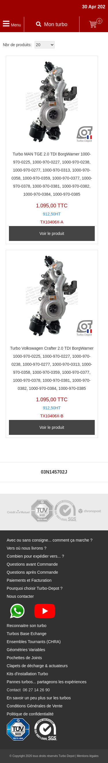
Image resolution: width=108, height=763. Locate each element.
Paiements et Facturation (29, 580)
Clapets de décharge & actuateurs (37, 665)
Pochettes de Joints (24, 657)
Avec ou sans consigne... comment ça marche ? (49, 540)
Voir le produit (51, 233)
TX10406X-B (52, 336)
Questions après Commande (32, 572)
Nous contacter (20, 596)
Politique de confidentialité (30, 714)
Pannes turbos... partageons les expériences (46, 682)
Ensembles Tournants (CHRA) (33, 641)
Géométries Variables (26, 649)
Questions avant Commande (32, 564)
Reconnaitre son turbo (26, 625)
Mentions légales (87, 756)
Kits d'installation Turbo (27, 673)
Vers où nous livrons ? (26, 548)
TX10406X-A (52, 141)
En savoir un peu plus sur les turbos (39, 698)
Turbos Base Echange (26, 633)
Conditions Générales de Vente (34, 706)
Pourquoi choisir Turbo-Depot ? (34, 588)
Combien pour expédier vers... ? (35, 556)
